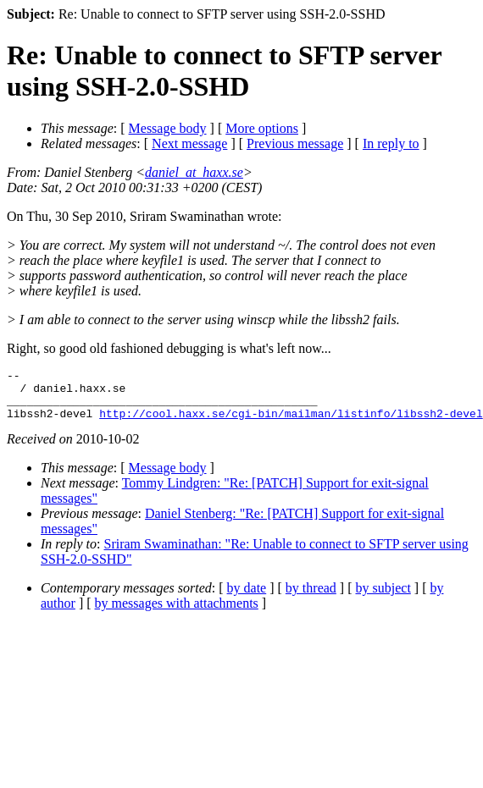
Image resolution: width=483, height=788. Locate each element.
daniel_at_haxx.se (194, 172)
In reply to (391, 143)
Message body (168, 128)
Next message (189, 143)
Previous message (295, 143)
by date (247, 598)
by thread (311, 598)
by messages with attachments (176, 613)
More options (261, 128)
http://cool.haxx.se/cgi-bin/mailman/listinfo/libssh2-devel (290, 423)
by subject (383, 598)
